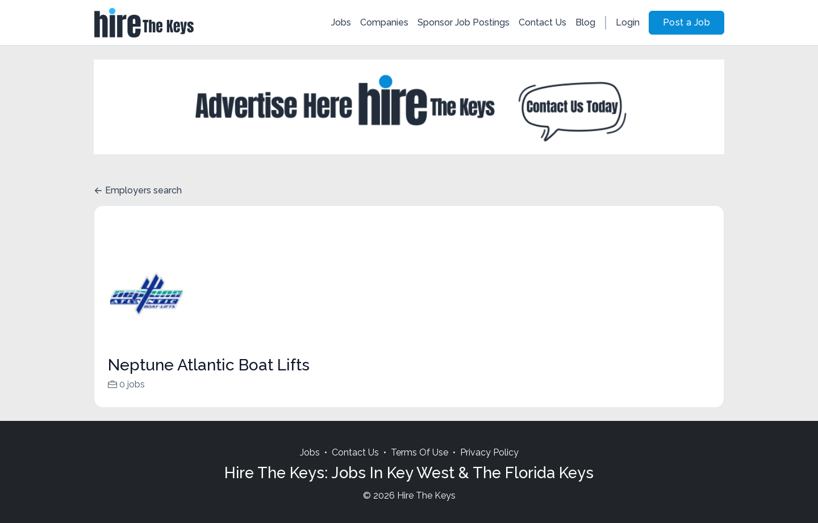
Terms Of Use (419, 466)
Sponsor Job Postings (464, 22)
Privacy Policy (489, 466)
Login (628, 22)
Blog (585, 22)
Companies (384, 22)
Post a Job (686, 22)
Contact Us (542, 22)
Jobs (341, 22)
